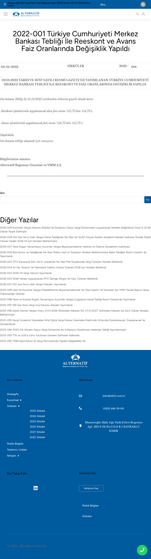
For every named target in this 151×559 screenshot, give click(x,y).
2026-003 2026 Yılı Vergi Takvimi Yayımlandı (26, 273)
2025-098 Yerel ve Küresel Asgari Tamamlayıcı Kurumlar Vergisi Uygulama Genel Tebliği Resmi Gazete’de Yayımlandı (67, 299)
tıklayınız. (47, 141)
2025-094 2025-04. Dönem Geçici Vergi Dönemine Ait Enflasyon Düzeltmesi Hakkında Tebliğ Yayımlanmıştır (63, 329)
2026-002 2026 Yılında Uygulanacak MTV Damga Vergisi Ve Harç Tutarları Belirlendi (49, 278)
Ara (2, 193)
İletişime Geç (91, 488)
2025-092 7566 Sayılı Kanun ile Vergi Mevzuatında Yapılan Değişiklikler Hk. (43, 341)
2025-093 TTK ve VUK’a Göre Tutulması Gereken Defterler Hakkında (39, 335)
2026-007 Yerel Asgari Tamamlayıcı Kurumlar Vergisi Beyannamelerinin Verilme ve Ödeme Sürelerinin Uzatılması (65, 246)
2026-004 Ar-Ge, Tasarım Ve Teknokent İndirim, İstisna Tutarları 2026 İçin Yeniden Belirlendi (53, 267)
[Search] (143, 4)
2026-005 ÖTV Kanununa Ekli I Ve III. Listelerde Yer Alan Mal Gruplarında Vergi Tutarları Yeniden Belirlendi (61, 261)
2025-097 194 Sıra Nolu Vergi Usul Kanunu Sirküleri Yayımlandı (36, 305)
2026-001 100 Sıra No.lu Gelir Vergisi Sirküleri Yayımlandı (33, 284)
